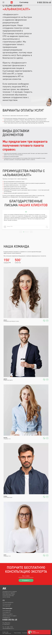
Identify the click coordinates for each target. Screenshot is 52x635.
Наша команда (17, 632)
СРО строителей (6, 606)
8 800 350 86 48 (10, 619)
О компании (24, 632)
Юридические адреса (7, 614)
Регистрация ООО (7, 610)
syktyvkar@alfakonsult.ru (8, 628)
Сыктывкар (23, 2)
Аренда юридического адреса (9, 615)
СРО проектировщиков (8, 602)
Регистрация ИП (6, 612)
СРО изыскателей (7, 604)
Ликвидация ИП (6, 617)
